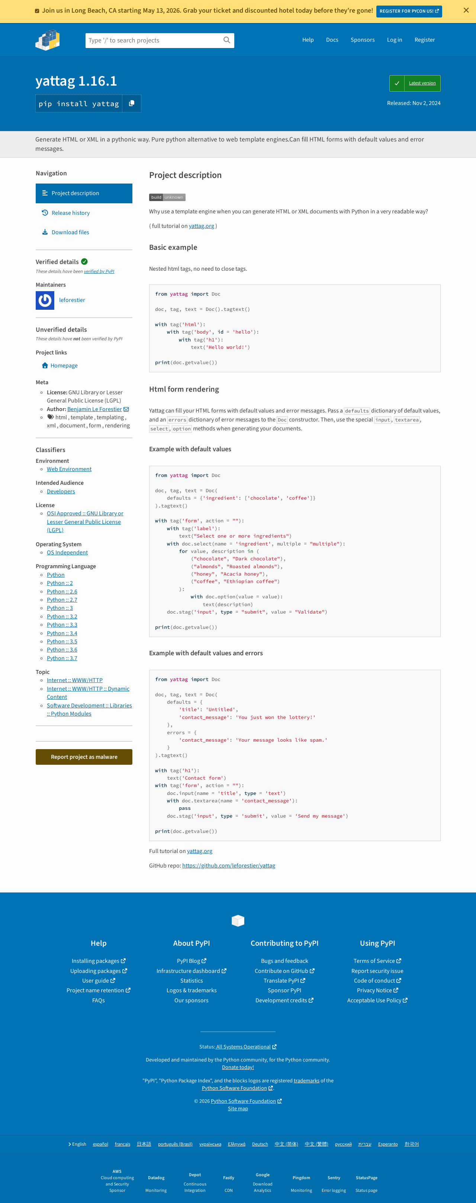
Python (56, 575)
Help (308, 40)
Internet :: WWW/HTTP (75, 680)
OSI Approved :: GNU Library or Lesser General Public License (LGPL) (85, 521)
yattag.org (201, 226)
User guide (95, 981)
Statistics (191, 981)
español (100, 1144)
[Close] (466, 10)
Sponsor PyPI (284, 990)
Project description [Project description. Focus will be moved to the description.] (70, 193)
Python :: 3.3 (62, 625)
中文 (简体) (286, 1144)
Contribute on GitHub (281, 971)
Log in (394, 40)
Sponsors (363, 40)
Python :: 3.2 (62, 616)
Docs (332, 40)
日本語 (144, 1144)
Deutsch (260, 1144)
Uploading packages (95, 971)
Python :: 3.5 (62, 641)
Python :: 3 (60, 608)
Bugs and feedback (284, 961)
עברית (365, 1144)
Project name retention (95, 990)
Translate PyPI (281, 981)
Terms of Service (374, 961)
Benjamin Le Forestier (94, 409)
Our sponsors (191, 1000)
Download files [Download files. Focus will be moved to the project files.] (65, 232)
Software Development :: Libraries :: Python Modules (89, 709)
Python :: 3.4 (62, 633)
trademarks (306, 1081)
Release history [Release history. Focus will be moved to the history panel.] (65, 213)
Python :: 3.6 (62, 650)
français (122, 1144)
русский (343, 1144)
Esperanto (388, 1144)
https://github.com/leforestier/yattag (228, 866)
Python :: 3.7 (62, 658)
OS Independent (67, 552)
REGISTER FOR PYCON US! (407, 11)
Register (425, 40)
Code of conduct (374, 981)
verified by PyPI (99, 271)
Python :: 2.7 (62, 600)
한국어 (412, 1144)
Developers (61, 491)
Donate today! (238, 1067)
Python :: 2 (60, 583)
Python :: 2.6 (62, 592)
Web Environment (69, 469)
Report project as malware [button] (84, 757)
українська (210, 1144)
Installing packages (95, 961)
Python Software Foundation (234, 1088)
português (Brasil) (175, 1144)
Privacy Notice (374, 990)
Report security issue (377, 971)
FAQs (98, 1000)
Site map (238, 1109)
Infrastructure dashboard (188, 971)
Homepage (59, 366)
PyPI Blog (188, 961)
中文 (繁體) (316, 1144)
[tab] (84, 193)
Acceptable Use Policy (374, 1000)
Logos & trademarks (192, 990)
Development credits (281, 1000)
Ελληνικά (236, 1144)
